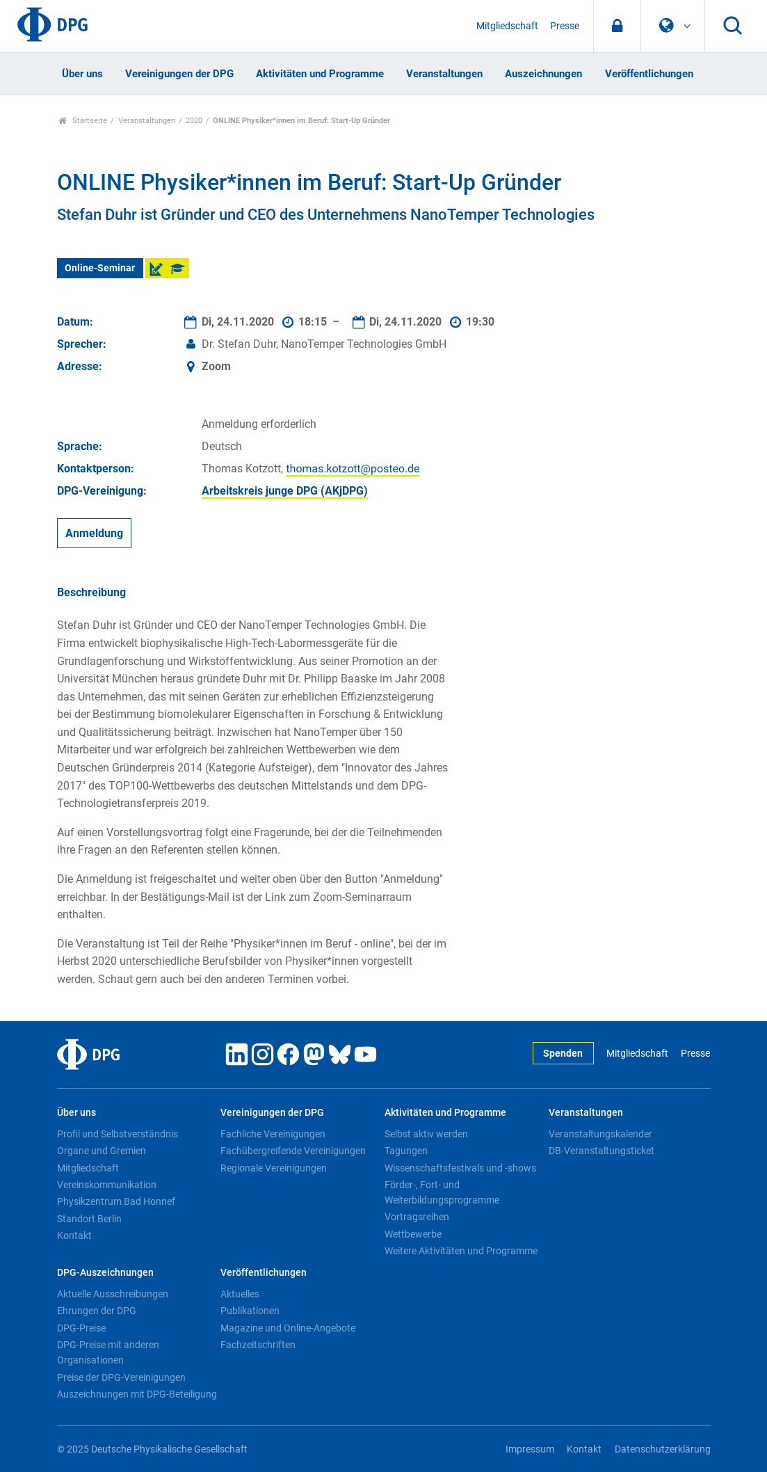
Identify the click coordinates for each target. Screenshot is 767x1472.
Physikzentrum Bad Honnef (116, 1201)
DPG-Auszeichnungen (105, 1273)
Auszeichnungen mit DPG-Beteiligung (137, 1394)
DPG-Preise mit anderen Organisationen (108, 1352)
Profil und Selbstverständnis (117, 1133)
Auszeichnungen (543, 73)
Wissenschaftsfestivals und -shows (460, 1168)
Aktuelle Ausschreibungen (112, 1293)
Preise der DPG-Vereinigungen (121, 1377)
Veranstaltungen (444, 73)
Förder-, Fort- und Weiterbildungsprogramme (442, 1192)
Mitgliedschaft (507, 26)
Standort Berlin (89, 1218)
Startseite (83, 120)
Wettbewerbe (413, 1234)
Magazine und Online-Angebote (287, 1328)
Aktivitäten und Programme (320, 73)
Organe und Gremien (101, 1150)
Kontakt (74, 1235)
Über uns (82, 73)
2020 (194, 120)
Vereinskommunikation (106, 1184)
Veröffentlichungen (649, 73)
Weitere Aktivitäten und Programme (461, 1250)
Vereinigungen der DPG (179, 73)
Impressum (530, 1449)
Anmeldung (94, 533)
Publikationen (250, 1310)
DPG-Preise (81, 1328)
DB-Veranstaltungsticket (601, 1150)
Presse (564, 26)
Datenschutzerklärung (663, 1449)
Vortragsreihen (417, 1216)
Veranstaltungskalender (600, 1133)
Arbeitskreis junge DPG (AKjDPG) (285, 490)
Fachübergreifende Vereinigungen (293, 1150)
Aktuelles (239, 1293)
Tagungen (406, 1150)
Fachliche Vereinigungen (272, 1133)
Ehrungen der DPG (96, 1310)
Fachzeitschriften (258, 1344)
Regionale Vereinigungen (273, 1168)
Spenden (563, 1053)
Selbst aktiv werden (426, 1133)
